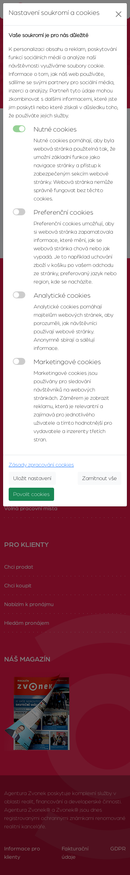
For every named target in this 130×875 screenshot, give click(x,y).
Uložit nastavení (32, 478)
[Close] (118, 14)
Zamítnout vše (99, 478)
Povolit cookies (31, 494)
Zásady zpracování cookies (41, 465)
